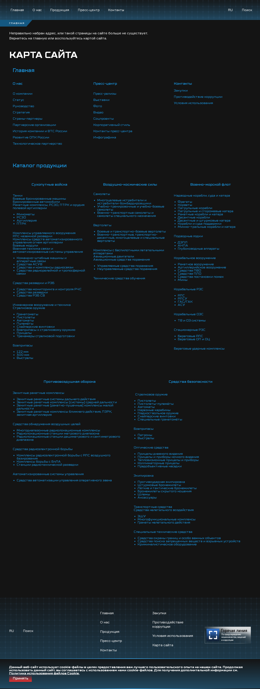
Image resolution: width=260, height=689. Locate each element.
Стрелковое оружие (29, 308)
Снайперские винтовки (36, 326)
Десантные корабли (194, 217)
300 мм (23, 355)
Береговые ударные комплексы (199, 348)
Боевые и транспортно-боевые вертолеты (131, 231)
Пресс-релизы (104, 93)
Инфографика (104, 137)
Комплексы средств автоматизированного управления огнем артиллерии (47, 241)
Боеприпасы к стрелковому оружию (46, 330)
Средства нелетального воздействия (164, 510)
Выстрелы (25, 358)
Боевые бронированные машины (39, 198)
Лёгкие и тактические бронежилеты (167, 488)
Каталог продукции (40, 166)
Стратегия (21, 112)
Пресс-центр (89, 10)
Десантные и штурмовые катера (204, 220)
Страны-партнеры (27, 118)
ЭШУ (142, 516)
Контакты (116, 10)
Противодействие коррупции (198, 97)
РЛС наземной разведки (32, 236)
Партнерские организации (34, 125)
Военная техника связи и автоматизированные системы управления (48, 250)
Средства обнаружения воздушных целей (46, 424)
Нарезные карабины (154, 410)
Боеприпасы (23, 345)
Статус (18, 100)
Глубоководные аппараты (198, 248)
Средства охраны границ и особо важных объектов (179, 538)
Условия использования (193, 103)
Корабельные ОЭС (188, 314)
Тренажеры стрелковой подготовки (46, 336)
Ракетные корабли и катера (200, 214)
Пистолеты (26, 317)
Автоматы (25, 320)
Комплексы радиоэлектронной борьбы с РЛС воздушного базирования (63, 457)
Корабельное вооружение (195, 258)
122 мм (22, 351)
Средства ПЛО (189, 273)
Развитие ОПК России (31, 137)
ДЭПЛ (182, 242)
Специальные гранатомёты (160, 419)
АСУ (181, 305)
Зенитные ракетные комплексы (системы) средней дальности (67, 402)
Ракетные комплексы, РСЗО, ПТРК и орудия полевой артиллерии (48, 206)
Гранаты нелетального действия (164, 522)
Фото (97, 106)
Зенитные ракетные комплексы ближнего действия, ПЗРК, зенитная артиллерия (64, 413)
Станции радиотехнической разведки (47, 464)
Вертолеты (102, 225)
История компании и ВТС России (40, 131)
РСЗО (21, 217)
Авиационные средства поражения (121, 259)
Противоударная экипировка (161, 482)
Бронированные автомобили (36, 202)
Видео (98, 112)
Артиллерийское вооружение (202, 267)
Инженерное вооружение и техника (42, 305)
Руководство (23, 106)
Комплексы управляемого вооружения (44, 233)
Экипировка (144, 475)
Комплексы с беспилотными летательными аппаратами (128, 251)
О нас (37, 10)
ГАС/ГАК (185, 302)
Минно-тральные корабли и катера (206, 227)
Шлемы (144, 494)
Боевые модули (25, 245)
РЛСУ (182, 298)
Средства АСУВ (29, 264)
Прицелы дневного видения (160, 454)
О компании (22, 93)
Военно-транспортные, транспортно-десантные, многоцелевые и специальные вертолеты (131, 238)
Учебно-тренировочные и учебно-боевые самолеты (130, 208)
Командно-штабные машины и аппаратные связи (42, 259)
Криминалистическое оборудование (167, 544)
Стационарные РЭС (189, 330)
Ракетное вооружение (196, 264)
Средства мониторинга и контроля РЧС (49, 289)
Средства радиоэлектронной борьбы (43, 449)
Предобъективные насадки (160, 466)
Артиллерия (27, 220)
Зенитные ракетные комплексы (38, 393)
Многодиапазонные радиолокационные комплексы (58, 430)
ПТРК (21, 223)
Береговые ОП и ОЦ (194, 339)
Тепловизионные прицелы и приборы (168, 460)
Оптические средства (151, 447)
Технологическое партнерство (37, 143)
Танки (17, 195)
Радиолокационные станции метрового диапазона (58, 433)
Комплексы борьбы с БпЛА (39, 461)
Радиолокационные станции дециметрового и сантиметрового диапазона (68, 438)
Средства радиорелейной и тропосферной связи (51, 272)
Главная (17, 10)
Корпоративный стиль (111, 125)
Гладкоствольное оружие (158, 413)
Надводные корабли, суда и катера (202, 195)
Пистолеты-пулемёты (156, 404)
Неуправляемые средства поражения (127, 269)
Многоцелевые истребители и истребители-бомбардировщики (124, 202)
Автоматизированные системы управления (48, 474)
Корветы (185, 205)
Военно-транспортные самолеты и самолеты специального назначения (126, 214)
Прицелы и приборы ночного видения (168, 457)
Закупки (181, 90)
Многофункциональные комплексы (166, 519)
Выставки (101, 100)
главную (40, 38)
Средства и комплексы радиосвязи (45, 267)
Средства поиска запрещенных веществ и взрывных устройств (189, 541)
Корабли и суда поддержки (199, 223)
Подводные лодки (188, 236)
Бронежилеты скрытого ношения (165, 491)
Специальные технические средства (163, 532)
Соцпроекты (103, 118)
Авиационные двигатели (113, 256)
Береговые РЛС (190, 336)
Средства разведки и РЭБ (33, 283)
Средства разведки (32, 292)
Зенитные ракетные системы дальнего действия (56, 399)
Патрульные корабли (195, 208)
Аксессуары (147, 497)
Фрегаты (185, 202)
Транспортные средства (153, 507)
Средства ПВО (189, 270)
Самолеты (101, 194)
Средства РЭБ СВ (31, 295)
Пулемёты (25, 323)
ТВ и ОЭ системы (192, 320)
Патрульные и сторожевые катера (205, 211)
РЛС (181, 295)
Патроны (145, 435)
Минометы (26, 214)
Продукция (59, 10)
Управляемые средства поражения (125, 266)
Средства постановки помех (201, 277)
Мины (182, 280)
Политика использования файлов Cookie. (44, 673)
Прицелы (24, 333)
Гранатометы (27, 314)
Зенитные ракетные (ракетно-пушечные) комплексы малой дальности (65, 407)
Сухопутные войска (49, 184)
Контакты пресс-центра (112, 131)
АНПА (183, 245)
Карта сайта (162, 645)
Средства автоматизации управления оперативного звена (64, 480)
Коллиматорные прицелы (158, 463)
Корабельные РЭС (188, 289)
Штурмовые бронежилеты (159, 485)
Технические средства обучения (119, 278)
